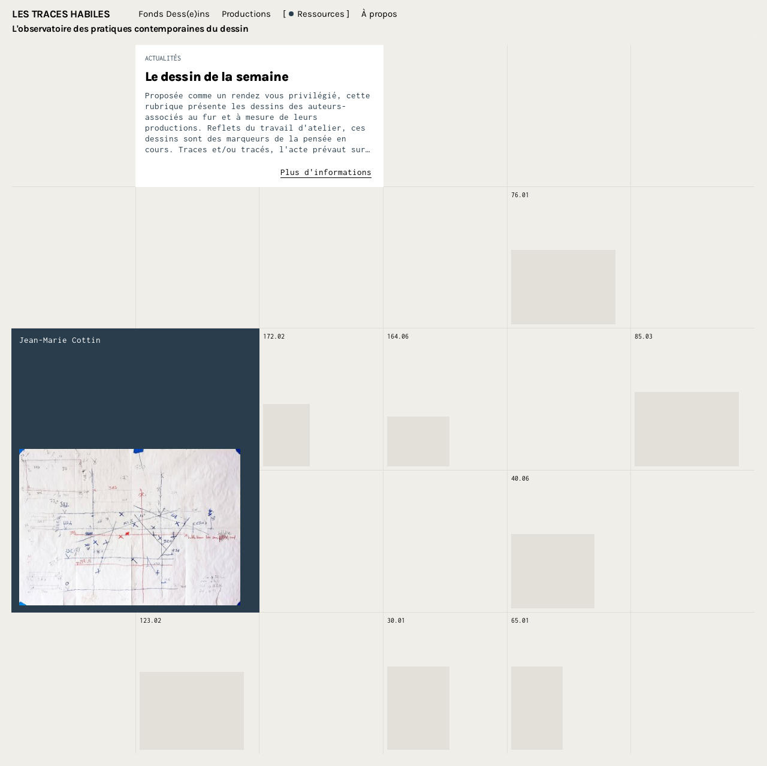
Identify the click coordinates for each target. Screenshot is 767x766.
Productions (246, 13)
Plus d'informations (326, 172)
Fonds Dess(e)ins (174, 13)
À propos (379, 13)
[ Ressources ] (316, 13)
